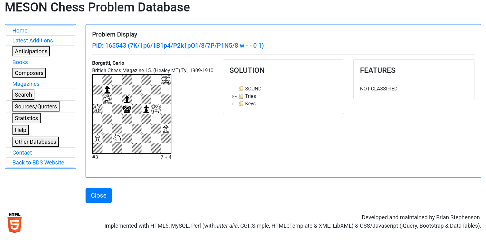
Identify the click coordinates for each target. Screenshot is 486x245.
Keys (246, 103)
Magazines (26, 84)
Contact (22, 152)
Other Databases (35, 141)
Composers (29, 73)
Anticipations (31, 51)
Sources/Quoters (36, 106)
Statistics (26, 118)
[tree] (283, 96)
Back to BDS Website (38, 162)
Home (19, 30)
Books (20, 62)
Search (23, 94)
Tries (246, 96)
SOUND (249, 89)
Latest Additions (32, 40)
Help (20, 130)
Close (98, 195)
